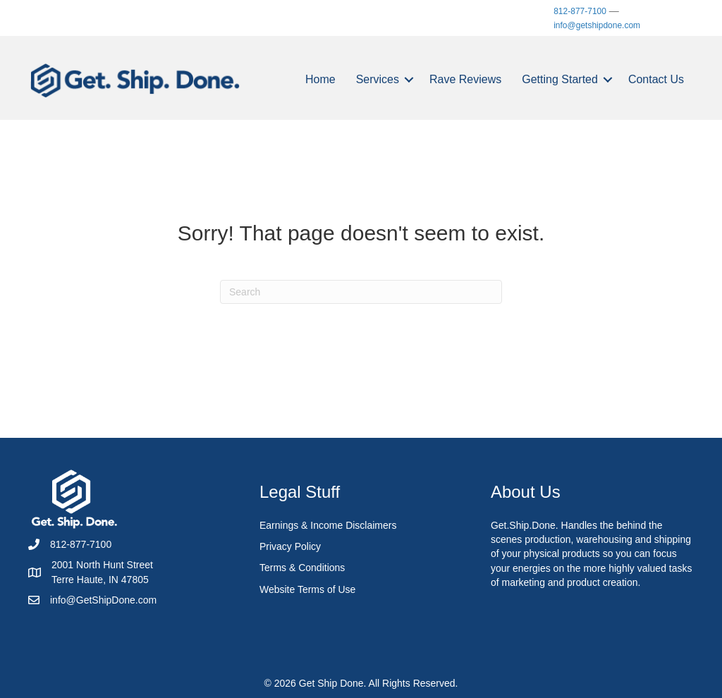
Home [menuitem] (320, 79)
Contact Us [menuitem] (656, 79)
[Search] (361, 292)
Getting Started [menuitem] (560, 79)
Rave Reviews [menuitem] (465, 79)
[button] (409, 79)
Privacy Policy (290, 546)
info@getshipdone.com (596, 25)
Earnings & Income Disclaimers (328, 525)
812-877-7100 (579, 11)
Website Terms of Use (307, 589)
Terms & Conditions (302, 567)
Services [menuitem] (377, 79)
